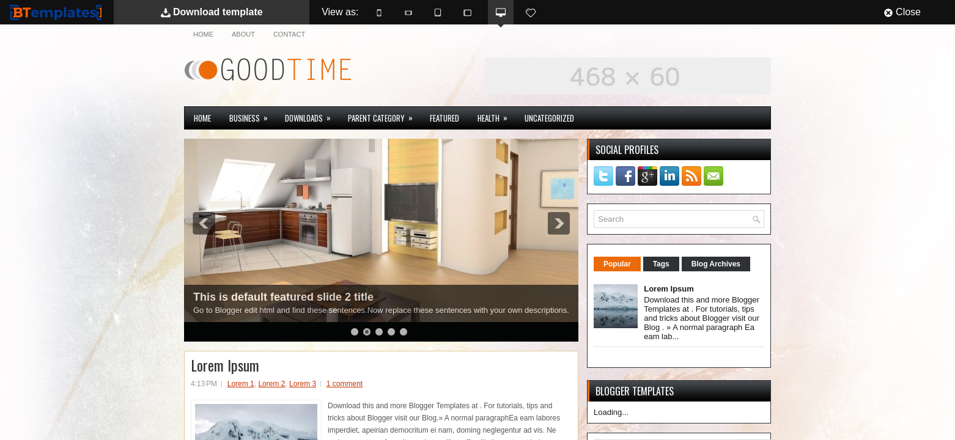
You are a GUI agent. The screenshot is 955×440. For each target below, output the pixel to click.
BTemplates (55, 12)
